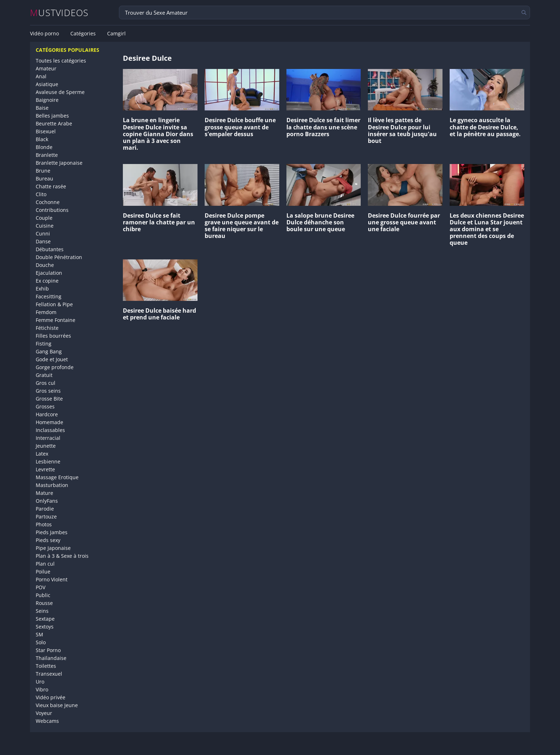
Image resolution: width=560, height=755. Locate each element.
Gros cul (45, 382)
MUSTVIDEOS (59, 12)
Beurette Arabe (54, 123)
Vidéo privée (50, 697)
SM (39, 634)
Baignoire (47, 99)
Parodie (45, 508)
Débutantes (50, 249)
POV (40, 587)
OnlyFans (47, 500)
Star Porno (48, 650)
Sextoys (45, 626)
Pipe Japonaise (53, 548)
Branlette (47, 155)
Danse (43, 241)
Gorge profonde (55, 367)
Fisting (43, 343)
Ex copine (47, 280)
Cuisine (45, 225)
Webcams (47, 720)
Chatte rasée (51, 186)
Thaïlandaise (51, 658)
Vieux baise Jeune (57, 705)
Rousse (44, 603)
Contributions (52, 210)
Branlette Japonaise (59, 162)
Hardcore (47, 414)
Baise (42, 107)
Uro (40, 681)
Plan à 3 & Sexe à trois (62, 555)
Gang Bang (49, 351)
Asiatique (47, 84)
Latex (42, 453)
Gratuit (44, 375)
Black (42, 139)
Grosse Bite (49, 398)
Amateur (46, 68)
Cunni (43, 233)
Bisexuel (46, 131)
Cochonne (48, 202)
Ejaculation (49, 272)
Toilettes (46, 665)
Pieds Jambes (52, 532)
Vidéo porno (44, 33)
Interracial (48, 437)
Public (43, 595)
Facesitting (48, 296)
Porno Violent (52, 579)
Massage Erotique (57, 477)
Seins (42, 610)
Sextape (45, 618)
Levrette (45, 469)
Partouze (46, 516)
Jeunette (46, 445)
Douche (45, 265)
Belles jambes (52, 115)
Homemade (49, 422)
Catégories (83, 33)
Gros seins (48, 390)
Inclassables (50, 430)
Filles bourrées (53, 335)
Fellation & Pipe (54, 304)
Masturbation (52, 485)
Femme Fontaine (55, 320)
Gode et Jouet (52, 359)
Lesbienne (48, 461)
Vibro (42, 689)
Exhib (42, 288)
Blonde (44, 147)
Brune (43, 170)
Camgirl (116, 33)
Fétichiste (47, 327)
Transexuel (49, 673)
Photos (44, 524)
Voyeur (44, 713)
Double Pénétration (59, 257)
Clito (41, 194)
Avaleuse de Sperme (60, 92)
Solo (41, 642)
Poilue (43, 571)
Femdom (46, 312)
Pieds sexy (48, 540)
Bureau (44, 178)
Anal (41, 76)
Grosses (45, 406)
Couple (44, 217)
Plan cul (45, 563)
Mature (44, 493)
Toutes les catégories (61, 60)
